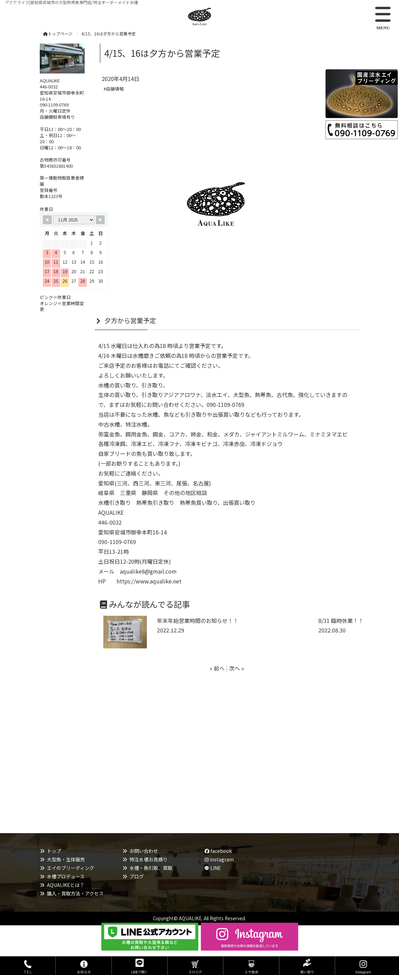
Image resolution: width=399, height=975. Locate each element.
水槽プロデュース (66, 876)
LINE (215, 867)
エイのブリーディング (70, 867)
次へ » (236, 668)
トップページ (57, 33)
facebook (218, 850)
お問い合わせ (143, 850)
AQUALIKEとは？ (65, 884)
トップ (54, 850)
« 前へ (217, 668)
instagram (219, 859)
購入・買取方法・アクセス (75, 893)
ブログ (136, 876)
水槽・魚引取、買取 (150, 867)
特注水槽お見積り (148, 859)
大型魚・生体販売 (66, 859)
